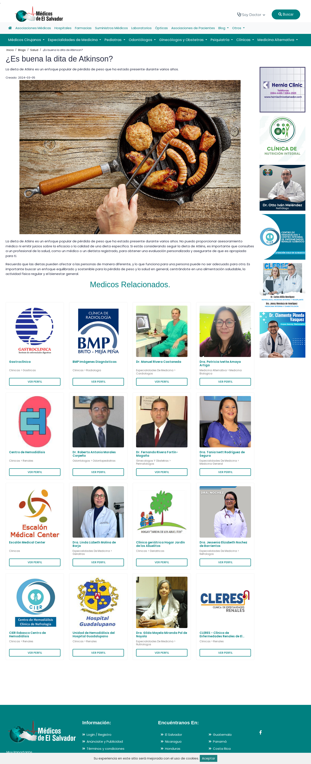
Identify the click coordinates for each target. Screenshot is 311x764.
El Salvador (173, 734)
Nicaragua (173, 741)
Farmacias (83, 28)
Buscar (286, 14)
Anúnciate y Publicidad (105, 741)
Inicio (10, 50)
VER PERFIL (35, 382)
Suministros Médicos (111, 28)
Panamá (220, 741)
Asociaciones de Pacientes (193, 28)
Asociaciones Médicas (33, 28)
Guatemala (222, 734)
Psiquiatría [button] (220, 39)
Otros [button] (237, 28)
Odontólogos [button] (141, 39)
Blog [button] (222, 28)
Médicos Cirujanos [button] (25, 39)
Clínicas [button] (243, 39)
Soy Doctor (251, 15)
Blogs (22, 50)
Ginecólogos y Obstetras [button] (182, 39)
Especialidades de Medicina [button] (73, 39)
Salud (34, 50)
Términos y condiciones (105, 748)
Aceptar (208, 758)
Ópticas (161, 28)
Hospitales (62, 28)
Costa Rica (222, 748)
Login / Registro (99, 734)
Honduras (172, 748)
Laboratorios (141, 28)
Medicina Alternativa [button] (276, 39)
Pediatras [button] (113, 39)
